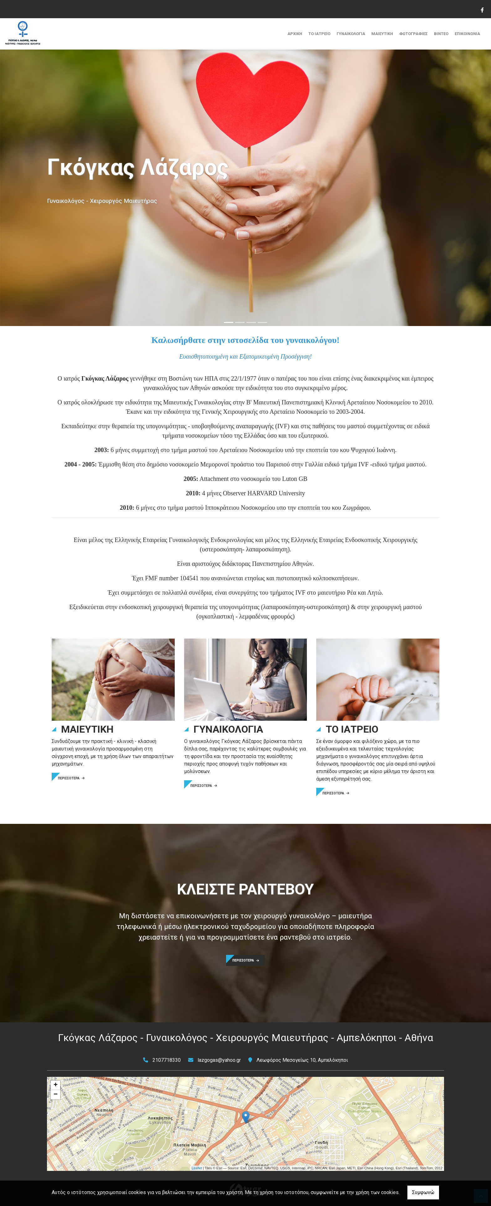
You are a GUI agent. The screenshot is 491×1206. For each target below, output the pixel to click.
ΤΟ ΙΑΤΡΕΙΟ (319, 33)
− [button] (56, 1094)
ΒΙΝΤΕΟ (441, 33)
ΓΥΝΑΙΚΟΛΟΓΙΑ (351, 33)
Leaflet (197, 1168)
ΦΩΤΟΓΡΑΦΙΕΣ (413, 33)
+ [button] (56, 1085)
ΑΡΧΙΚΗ (294, 33)
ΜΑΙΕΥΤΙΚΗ (382, 33)
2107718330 (166, 1060)
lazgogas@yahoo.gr (219, 1060)
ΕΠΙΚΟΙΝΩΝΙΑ (467, 33)
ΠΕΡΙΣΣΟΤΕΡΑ (71, 778)
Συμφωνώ (423, 1192)
